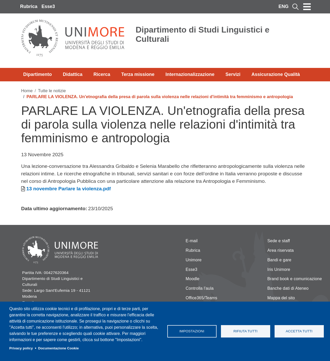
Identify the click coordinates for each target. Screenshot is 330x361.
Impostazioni (191, 331)
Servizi (232, 74)
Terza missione (137, 74)
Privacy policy (21, 348)
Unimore (194, 260)
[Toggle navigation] (307, 7)
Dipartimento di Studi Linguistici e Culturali (202, 34)
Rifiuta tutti (245, 331)
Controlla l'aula (200, 288)
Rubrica (28, 6)
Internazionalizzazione (190, 74)
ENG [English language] (283, 6)
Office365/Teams (201, 298)
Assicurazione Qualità (275, 74)
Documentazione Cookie (58, 348)
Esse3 (48, 6)
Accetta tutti (299, 331)
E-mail (192, 241)
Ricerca (101, 74)
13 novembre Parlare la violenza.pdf (68, 188)
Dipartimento (37, 74)
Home (27, 90)
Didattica (72, 74)
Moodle (193, 279)
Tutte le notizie (52, 90)
